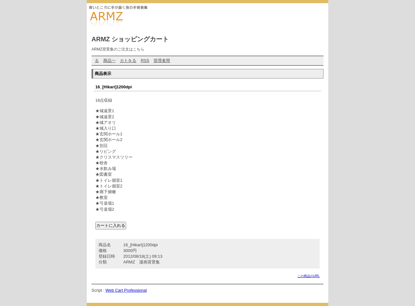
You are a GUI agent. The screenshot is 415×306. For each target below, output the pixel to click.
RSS (145, 60)
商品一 (109, 60)
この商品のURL (308, 276)
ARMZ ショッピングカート (130, 39)
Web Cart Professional (126, 290)
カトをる (128, 60)
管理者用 (161, 60)
